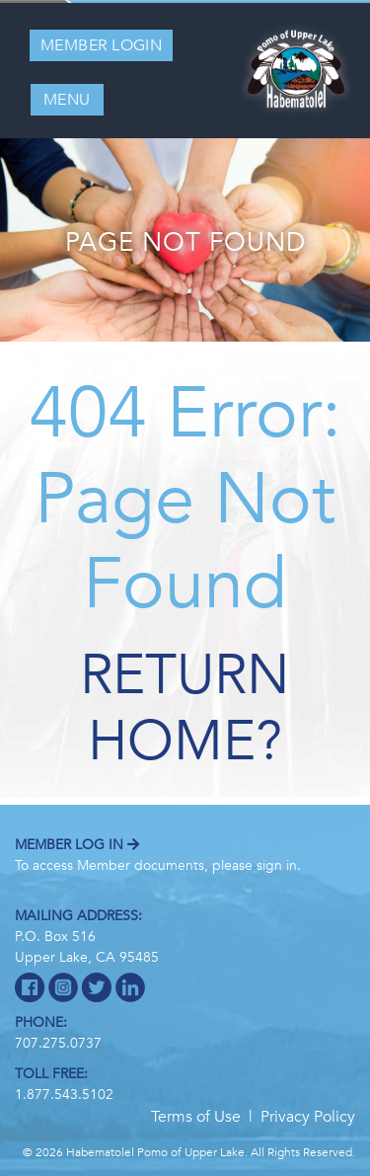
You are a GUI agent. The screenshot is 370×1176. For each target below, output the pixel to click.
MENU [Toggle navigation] (67, 100)
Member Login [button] (101, 45)
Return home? (185, 708)
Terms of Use (196, 1117)
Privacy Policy (307, 1117)
